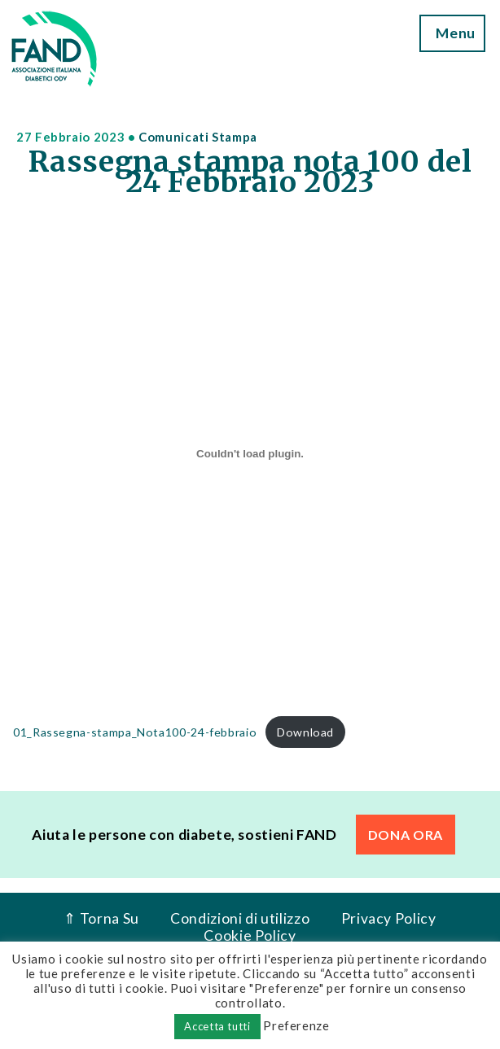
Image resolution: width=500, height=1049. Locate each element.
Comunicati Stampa (197, 136)
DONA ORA (405, 834)
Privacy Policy (388, 918)
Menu (453, 33)
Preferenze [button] (296, 1025)
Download (305, 732)
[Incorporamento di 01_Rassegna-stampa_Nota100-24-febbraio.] (250, 454)
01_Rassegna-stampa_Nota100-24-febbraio (135, 732)
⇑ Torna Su (101, 918)
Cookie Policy (250, 935)
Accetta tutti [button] (217, 1026)
